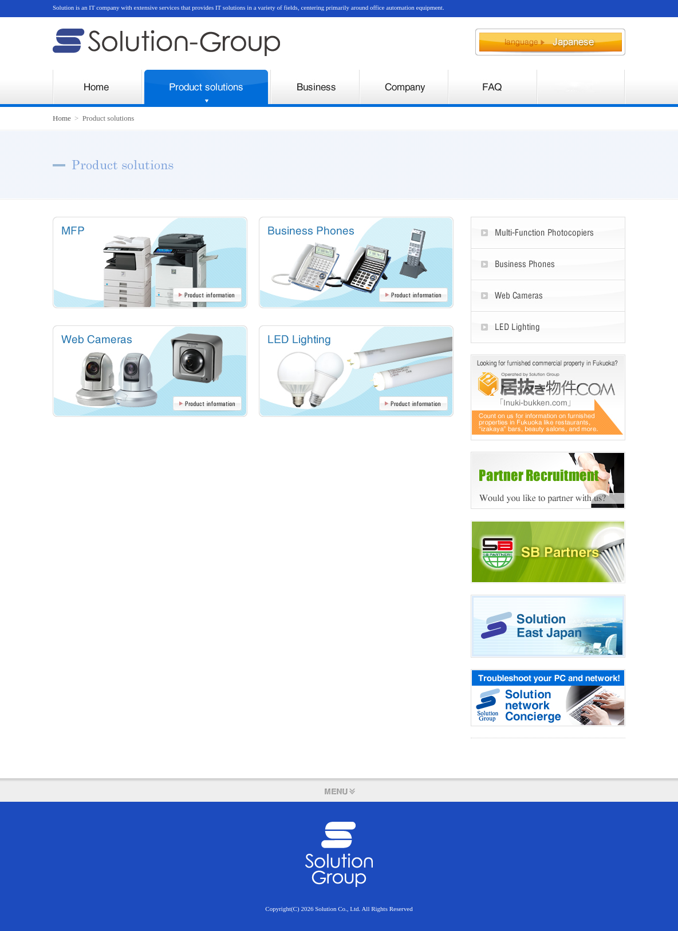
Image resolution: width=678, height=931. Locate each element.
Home (62, 118)
